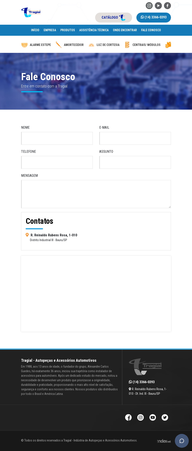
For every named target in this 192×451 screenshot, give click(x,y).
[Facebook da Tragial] (167, 5)
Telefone (28, 151)
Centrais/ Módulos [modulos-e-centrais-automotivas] (142, 44)
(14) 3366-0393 (154, 17)
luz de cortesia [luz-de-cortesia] (103, 44)
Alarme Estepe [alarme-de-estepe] (36, 44)
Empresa (50, 30)
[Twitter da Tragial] (165, 418)
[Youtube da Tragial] (158, 5)
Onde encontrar (125, 30)
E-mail (104, 127)
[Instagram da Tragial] (149, 5)
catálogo (114, 17)
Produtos (67, 30)
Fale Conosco (151, 30)
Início (35, 30)
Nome (25, 127)
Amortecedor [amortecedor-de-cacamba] (69, 44)
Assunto (106, 151)
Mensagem (29, 176)
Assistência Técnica (94, 30)
